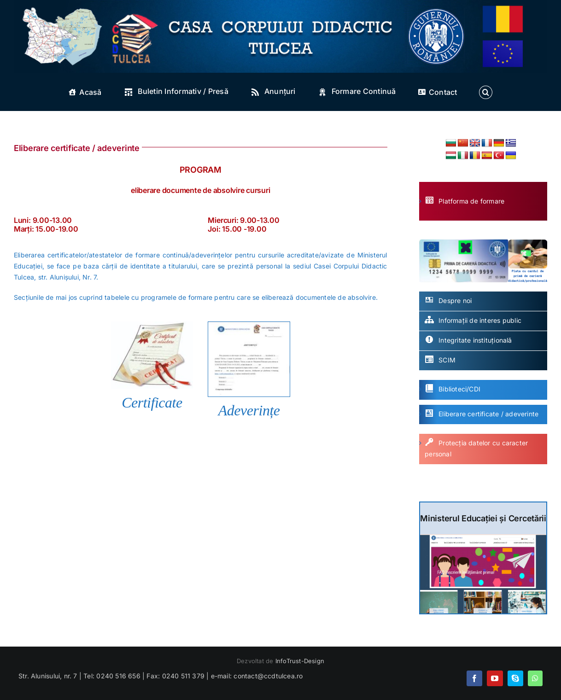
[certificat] (152, 324)
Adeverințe (249, 410)
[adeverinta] (248, 325)
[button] (485, 92)
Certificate (152, 402)
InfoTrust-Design (299, 661)
